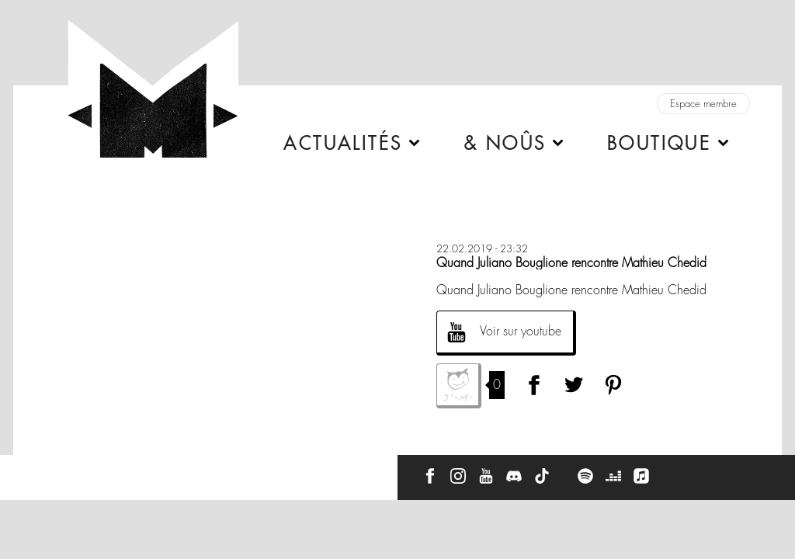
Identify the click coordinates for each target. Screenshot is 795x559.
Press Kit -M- (171, 470)
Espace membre (703, 103)
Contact (42, 470)
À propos (102, 470)
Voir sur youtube (520, 331)
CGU (232, 470)
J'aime (458, 385)
